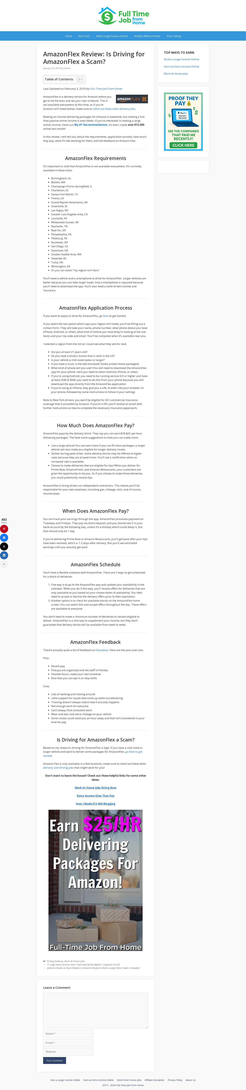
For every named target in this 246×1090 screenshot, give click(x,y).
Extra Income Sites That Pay (95, 796)
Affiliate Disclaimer (155, 1080)
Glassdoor (102, 650)
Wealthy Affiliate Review (147, 36)
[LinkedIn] (4, 555)
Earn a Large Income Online (65, 1080)
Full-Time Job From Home (106, 88)
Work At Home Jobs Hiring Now (95, 788)
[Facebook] (4, 538)
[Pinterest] (4, 529)
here (106, 316)
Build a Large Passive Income (112, 36)
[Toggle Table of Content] (78, 79)
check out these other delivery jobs (114, 109)
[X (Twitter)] (4, 546)
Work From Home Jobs (129, 1080)
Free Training (174, 36)
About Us (191, 1080)
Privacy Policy (175, 1080)
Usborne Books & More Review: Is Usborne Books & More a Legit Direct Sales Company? (93, 967)
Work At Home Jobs (74, 961)
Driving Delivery (55, 961)
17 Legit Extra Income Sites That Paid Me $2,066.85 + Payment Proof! (83, 964)
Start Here (84, 36)
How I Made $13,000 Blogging (95, 804)
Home (68, 36)
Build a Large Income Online (181, 59)
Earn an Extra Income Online (181, 66)
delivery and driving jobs (58, 767)
